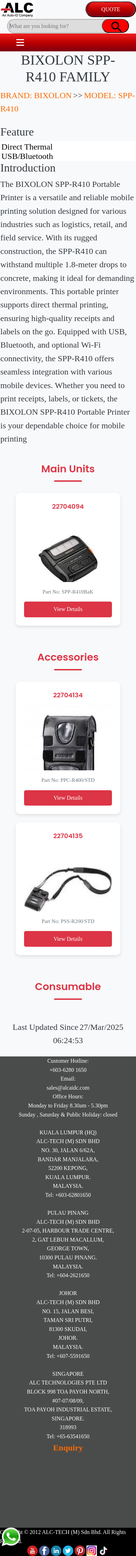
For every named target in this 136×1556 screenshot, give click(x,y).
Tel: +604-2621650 (68, 1275)
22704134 (68, 695)
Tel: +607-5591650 (68, 1356)
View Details (67, 609)
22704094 (68, 506)
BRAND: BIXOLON (36, 95)
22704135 (68, 835)
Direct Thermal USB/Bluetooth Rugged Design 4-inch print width (68, 151)
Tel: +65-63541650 (68, 1436)
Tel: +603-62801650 (68, 1195)
